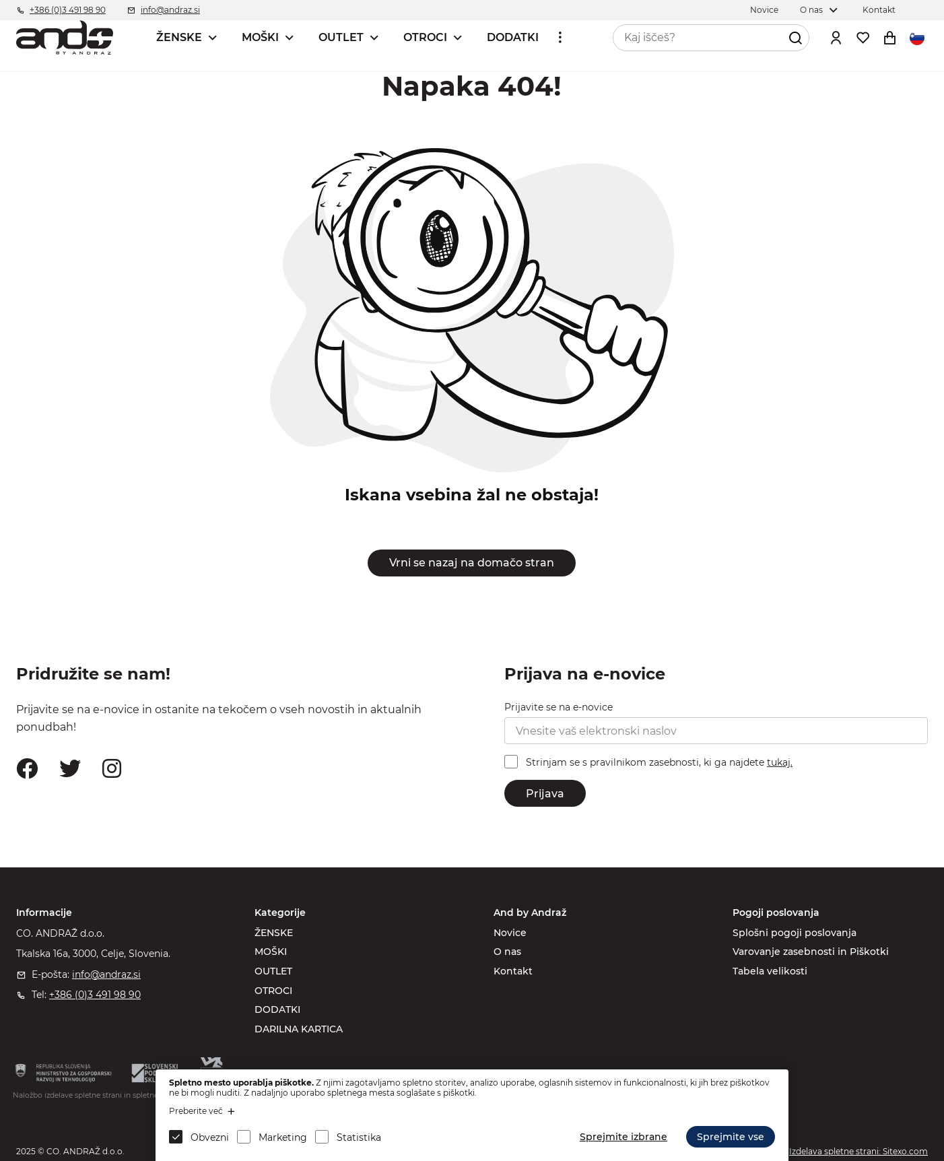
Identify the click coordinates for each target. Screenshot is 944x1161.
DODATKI (513, 37)
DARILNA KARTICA (299, 1029)
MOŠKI (260, 37)
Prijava (545, 793)
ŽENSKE (179, 37)
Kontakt (513, 971)
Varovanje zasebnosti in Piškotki (811, 952)
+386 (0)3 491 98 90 (95, 995)
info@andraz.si (106, 974)
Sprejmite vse (730, 1137)
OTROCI (425, 37)
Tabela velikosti (770, 971)
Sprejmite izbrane (623, 1137)
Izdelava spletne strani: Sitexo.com (858, 1151)
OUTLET (341, 37)
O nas (507, 952)
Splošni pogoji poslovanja (794, 933)
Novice (510, 933)
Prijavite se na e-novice (558, 707)
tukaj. (780, 762)
